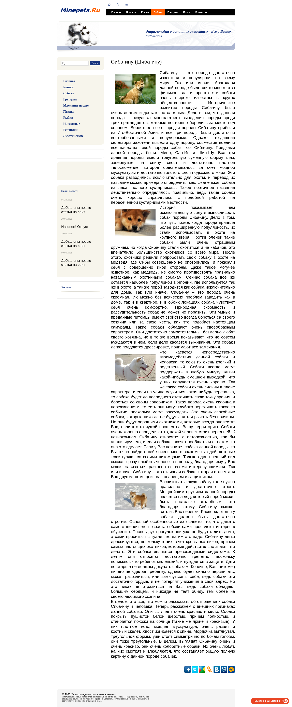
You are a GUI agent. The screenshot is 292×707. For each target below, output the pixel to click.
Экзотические (73, 136)
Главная (116, 12)
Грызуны (172, 12)
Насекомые (71, 123)
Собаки (158, 12)
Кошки (145, 12)
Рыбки (68, 117)
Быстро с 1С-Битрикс (267, 700)
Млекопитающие (76, 105)
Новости (131, 12)
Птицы (68, 111)
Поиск (186, 12)
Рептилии (70, 129)
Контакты (201, 12)
